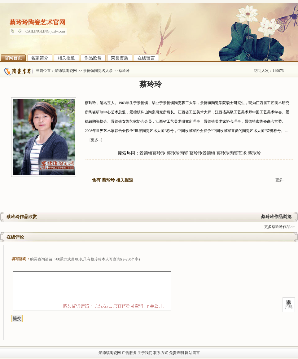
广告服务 (129, 353)
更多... (280, 180)
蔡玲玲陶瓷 (177, 153)
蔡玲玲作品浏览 (276, 216)
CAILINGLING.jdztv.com (45, 31)
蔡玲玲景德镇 (202, 153)
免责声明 (176, 353)
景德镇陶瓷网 (66, 70)
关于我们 (145, 353)
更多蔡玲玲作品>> (279, 227)
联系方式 (160, 353)
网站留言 (192, 353)
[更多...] (96, 140)
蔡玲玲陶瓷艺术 (232, 153)
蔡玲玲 (124, 70)
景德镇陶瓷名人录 (98, 70)
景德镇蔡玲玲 (152, 153)
